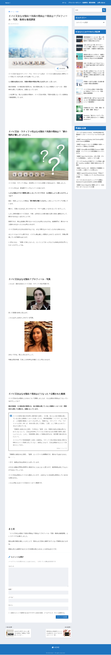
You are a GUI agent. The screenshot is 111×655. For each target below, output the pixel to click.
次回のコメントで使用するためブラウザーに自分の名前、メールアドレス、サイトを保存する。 (38, 613)
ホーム (64, 2)
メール (11, 597)
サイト (10, 605)
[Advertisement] (38, 113)
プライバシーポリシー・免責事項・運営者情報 (81, 2)
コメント (11, 566)
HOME (55, 648)
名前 (10, 589)
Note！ (9, 2)
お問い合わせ (101, 2)
